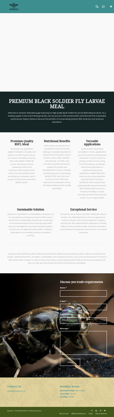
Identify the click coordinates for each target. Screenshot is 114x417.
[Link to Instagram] (100, 410)
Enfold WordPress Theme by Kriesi (28, 411)
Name (63, 288)
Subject (64, 315)
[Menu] (103, 6)
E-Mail (63, 301)
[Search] (95, 6)
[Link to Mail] (105, 410)
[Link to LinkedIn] (96, 410)
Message (65, 328)
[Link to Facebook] (92, 410)
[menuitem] (95, 6)
